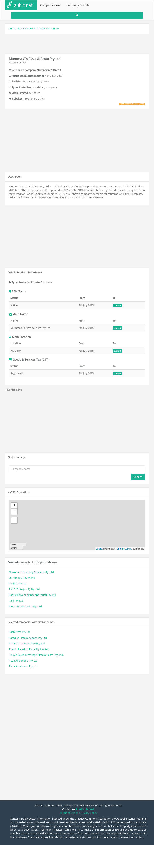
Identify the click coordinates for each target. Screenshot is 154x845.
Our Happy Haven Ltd (22, 578)
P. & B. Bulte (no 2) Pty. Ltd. (25, 589)
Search (138, 477)
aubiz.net (14, 28)
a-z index (27, 28)
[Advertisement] (77, 43)
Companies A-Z (50, 5)
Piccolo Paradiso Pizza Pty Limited (29, 649)
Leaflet (99, 548)
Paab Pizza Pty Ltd (20, 632)
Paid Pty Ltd (16, 600)
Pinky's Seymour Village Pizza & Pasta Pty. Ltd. (36, 655)
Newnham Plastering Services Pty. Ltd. (31, 572)
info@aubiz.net (85, 809)
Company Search (77, 5)
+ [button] (14, 506)
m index (40, 28)
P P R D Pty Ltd (17, 583)
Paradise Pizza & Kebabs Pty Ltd (28, 638)
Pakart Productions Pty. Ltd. (25, 606)
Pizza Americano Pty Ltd (23, 666)
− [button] (14, 512)
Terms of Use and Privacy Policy (78, 813)
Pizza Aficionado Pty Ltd (23, 660)
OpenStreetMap (124, 548)
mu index (53, 28)
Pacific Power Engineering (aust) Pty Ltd (32, 595)
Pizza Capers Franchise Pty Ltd (27, 643)
